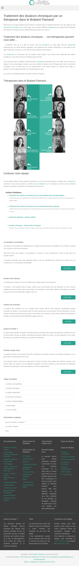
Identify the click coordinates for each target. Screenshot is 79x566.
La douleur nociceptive (12, 388)
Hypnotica (26, 461)
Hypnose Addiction (10, 495)
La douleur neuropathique (13, 384)
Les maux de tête (10, 410)
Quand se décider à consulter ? (15, 422)
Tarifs (7, 431)
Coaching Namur (28, 482)
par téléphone (41, 184)
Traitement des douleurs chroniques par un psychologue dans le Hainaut (34, 206)
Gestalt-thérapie (9, 485)
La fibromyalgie (10, 405)
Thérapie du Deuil (28, 472)
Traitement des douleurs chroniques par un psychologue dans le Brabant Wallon (36, 195)
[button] (2, 8)
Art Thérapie (27, 456)
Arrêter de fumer (28, 459)
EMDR (25, 479)
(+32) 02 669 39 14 (60, 541)
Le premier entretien (11, 426)
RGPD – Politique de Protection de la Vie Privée (39, 562)
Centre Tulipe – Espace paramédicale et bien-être (10, 454)
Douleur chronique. (38, 554)
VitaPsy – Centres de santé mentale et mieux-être (10, 469)
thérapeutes (52, 27)
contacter (71, 181)
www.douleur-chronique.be (12, 27)
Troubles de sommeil (10, 488)
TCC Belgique (8, 464)
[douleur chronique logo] (39, 2)
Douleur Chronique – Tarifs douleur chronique (25, 225)
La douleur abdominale (12, 392)
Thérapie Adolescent (10, 482)
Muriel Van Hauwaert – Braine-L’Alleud (22, 217)
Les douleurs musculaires (13, 397)
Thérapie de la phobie (30, 464)
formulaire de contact (62, 543)
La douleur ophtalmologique (14, 401)
